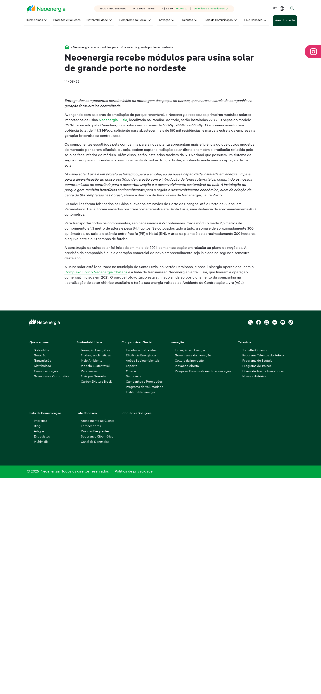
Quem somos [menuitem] (34, 20)
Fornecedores (91, 640)
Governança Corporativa (51, 591)
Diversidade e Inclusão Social (263, 585)
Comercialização (46, 585)
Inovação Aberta (187, 580)
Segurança (133, 591)
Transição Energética (96, 564)
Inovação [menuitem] (164, 20)
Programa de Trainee (257, 580)
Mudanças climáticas (96, 570)
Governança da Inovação (193, 570)
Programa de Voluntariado (144, 601)
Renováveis (89, 585)
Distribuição (42, 580)
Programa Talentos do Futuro (263, 570)
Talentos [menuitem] (187, 20)
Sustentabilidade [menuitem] (97, 20)
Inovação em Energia (190, 564)
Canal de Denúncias (95, 656)
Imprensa (40, 635)
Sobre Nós (41, 564)
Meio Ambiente (91, 575)
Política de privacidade (134, 687)
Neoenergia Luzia (113, 264)
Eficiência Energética (141, 570)
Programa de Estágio (257, 575)
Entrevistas (42, 651)
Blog (37, 640)
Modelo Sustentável (95, 580)
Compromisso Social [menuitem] (133, 20)
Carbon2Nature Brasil (96, 596)
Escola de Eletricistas (141, 564)
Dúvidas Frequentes (95, 645)
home (67, 129)
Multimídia (41, 656)
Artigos (39, 645)
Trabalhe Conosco (255, 564)
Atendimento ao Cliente (98, 635)
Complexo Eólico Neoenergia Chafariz (95, 416)
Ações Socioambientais (143, 575)
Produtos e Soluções (136, 627)
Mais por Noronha (93, 591)
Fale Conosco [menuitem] (253, 20)
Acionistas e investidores (209, 8)
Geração (40, 570)
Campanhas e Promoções (144, 596)
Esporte (131, 580)
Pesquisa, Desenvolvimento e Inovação (203, 585)
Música (131, 585)
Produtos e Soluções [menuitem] (67, 20)
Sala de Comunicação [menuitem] (219, 20)
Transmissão (42, 575)
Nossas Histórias (254, 591)
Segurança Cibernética (97, 651)
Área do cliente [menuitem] (285, 20)
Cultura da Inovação (189, 575)
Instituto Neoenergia (140, 606)
